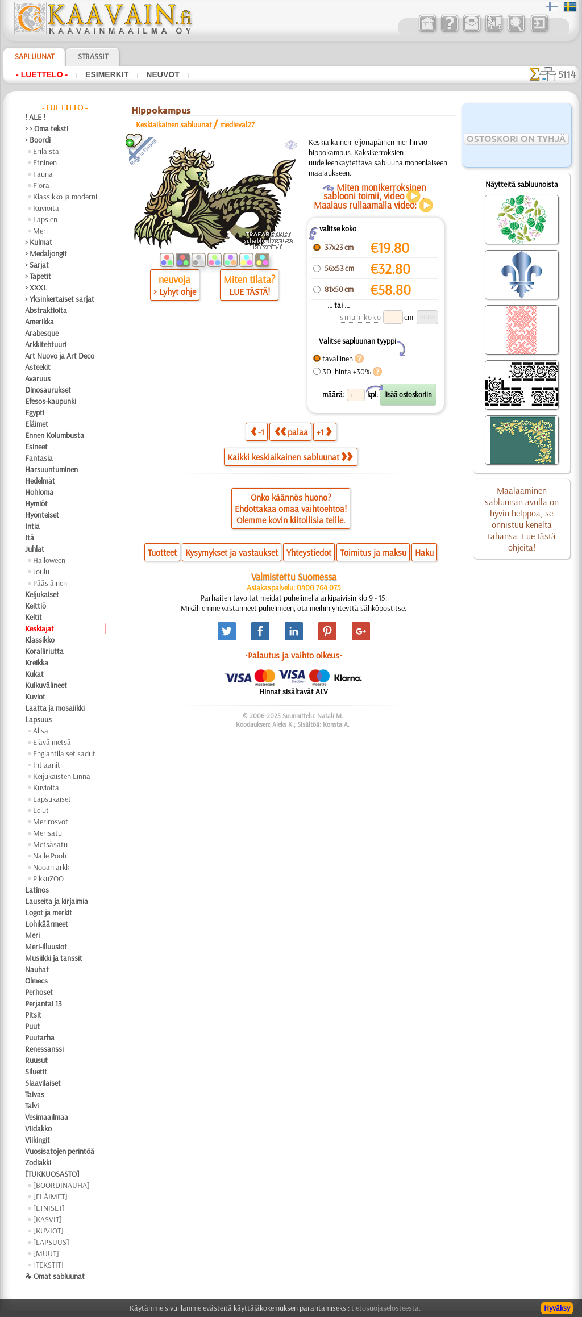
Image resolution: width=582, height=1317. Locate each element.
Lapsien (45, 219)
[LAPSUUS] (51, 1242)
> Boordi (38, 140)
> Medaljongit (46, 253)
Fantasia (39, 458)
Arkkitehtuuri (45, 344)
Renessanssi (44, 1049)
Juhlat (34, 549)
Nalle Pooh (49, 856)
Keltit (33, 617)
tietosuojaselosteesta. (386, 1308)
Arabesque (42, 333)
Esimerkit (106, 74)
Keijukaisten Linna (61, 776)
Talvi (32, 1106)
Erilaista (46, 151)
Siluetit (36, 1071)
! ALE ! (35, 117)
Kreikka (36, 662)
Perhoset (39, 992)
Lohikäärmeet (46, 924)
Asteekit (38, 367)
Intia (32, 526)
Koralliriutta (44, 651)
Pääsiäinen (50, 583)
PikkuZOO (48, 878)
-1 (257, 431)
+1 (324, 431)
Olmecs (36, 981)
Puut (32, 1026)
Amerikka (39, 321)
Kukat (34, 674)
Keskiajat (39, 628)
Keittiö (35, 606)
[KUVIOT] (48, 1231)
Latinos (37, 890)
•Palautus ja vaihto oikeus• (293, 655)
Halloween (49, 560)
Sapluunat (34, 56)
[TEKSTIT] (48, 1265)
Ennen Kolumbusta (54, 435)
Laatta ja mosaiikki (55, 708)
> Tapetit (38, 276)
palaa (291, 431)
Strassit (93, 56)
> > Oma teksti (46, 128)
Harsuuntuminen (51, 469)
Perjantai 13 (43, 1003)
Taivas (34, 1094)
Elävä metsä (52, 742)
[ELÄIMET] (50, 1196)
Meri (40, 231)
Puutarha (40, 1037)
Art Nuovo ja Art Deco (59, 356)
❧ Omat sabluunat (55, 1276)
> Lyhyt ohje (174, 291)
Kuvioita (46, 208)
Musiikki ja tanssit (53, 958)
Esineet (36, 446)
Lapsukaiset (52, 799)
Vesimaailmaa (46, 1117)
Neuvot (162, 74)
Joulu (41, 571)
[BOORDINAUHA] (61, 1185)
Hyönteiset (42, 515)
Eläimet (36, 424)
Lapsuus (38, 719)
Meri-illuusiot (46, 946)
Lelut (41, 810)
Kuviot (35, 696)
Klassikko (40, 640)
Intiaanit (46, 765)
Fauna (43, 174)
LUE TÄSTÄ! (249, 291)
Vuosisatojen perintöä (59, 1151)
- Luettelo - (42, 74)
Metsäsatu (50, 844)
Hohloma (39, 492)
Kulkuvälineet (46, 685)
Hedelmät (40, 481)
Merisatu (47, 833)
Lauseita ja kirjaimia (56, 901)
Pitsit (33, 1015)
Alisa (40, 731)
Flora (41, 185)
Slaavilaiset (43, 1083)
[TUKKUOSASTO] (52, 1174)
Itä (29, 537)
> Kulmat (38, 242)
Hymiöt (36, 503)
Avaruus (38, 378)
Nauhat (37, 969)
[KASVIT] (47, 1219)
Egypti (34, 412)
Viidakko (38, 1128)
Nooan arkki (52, 867)
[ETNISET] (49, 1208)
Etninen (45, 162)
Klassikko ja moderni (65, 196)
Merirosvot (50, 821)
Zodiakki (38, 1162)
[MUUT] (46, 1253)
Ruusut (36, 1060)
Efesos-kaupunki (50, 401)
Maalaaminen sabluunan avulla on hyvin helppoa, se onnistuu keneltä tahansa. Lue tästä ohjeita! (522, 519)
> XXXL (36, 287)
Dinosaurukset (48, 390)
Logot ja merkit (48, 912)
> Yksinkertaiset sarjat (59, 299)
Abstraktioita (46, 310)
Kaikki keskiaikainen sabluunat (289, 456)
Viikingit (37, 1140)
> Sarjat (37, 265)
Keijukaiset (42, 594)
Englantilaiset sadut (64, 753)
